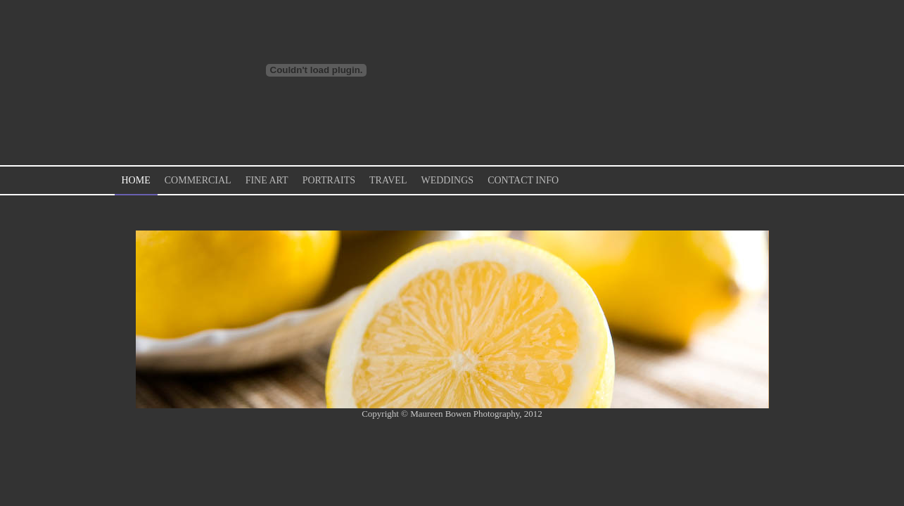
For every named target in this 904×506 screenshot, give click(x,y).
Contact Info (523, 180)
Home (136, 180)
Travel (388, 180)
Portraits (329, 180)
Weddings (447, 180)
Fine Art (267, 180)
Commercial (198, 180)
